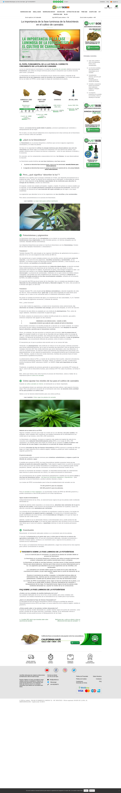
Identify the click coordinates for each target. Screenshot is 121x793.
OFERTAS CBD (57, 14)
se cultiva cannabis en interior (34, 384)
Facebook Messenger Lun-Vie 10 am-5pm (15, 1)
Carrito (116, 6)
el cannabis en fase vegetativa (32, 491)
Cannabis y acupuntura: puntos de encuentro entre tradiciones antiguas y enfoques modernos (95, 87)
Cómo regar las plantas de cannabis (44, 397)
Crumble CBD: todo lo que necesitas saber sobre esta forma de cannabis (33, 620)
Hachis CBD (61, 11)
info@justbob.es (54, 679)
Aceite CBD (93, 11)
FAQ (107, 1)
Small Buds (37, 11)
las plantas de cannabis (59, 69)
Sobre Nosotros (97, 676)
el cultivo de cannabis (37, 375)
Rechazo (92, 790)
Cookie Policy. (80, 790)
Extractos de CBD (73, 11)
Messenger (53, 682)
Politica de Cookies (81, 679)
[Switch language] (114, 1)
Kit (100, 11)
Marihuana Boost (49, 11)
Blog (66, 14)
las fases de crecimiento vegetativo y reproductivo (57, 477)
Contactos (101, 1)
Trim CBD (84, 11)
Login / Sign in (108, 7)
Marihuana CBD (25, 11)
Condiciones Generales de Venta (81, 682)
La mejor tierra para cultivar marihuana (45, 201)
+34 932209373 (30, 1)
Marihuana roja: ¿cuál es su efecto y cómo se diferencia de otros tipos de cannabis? (67, 620)
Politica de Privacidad (82, 676)
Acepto (86, 790)
